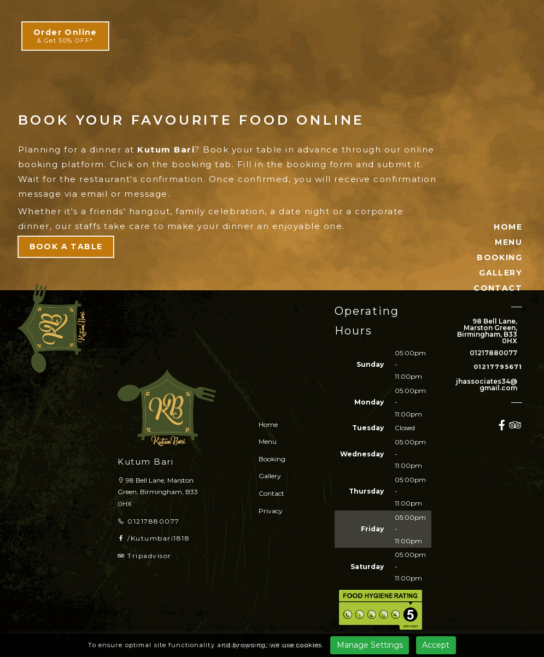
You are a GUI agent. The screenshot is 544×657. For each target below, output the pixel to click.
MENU (508, 242)
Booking (272, 459)
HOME (508, 227)
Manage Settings (370, 645)
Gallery (270, 476)
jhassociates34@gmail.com (486, 384)
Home (268, 424)
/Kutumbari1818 (154, 538)
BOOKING (499, 257)
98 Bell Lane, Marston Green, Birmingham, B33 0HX (487, 331)
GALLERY (500, 273)
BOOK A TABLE (66, 246)
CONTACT (497, 288)
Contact (271, 493)
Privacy (271, 511)
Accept (435, 645)
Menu (268, 441)
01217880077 (493, 353)
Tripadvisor (145, 556)
